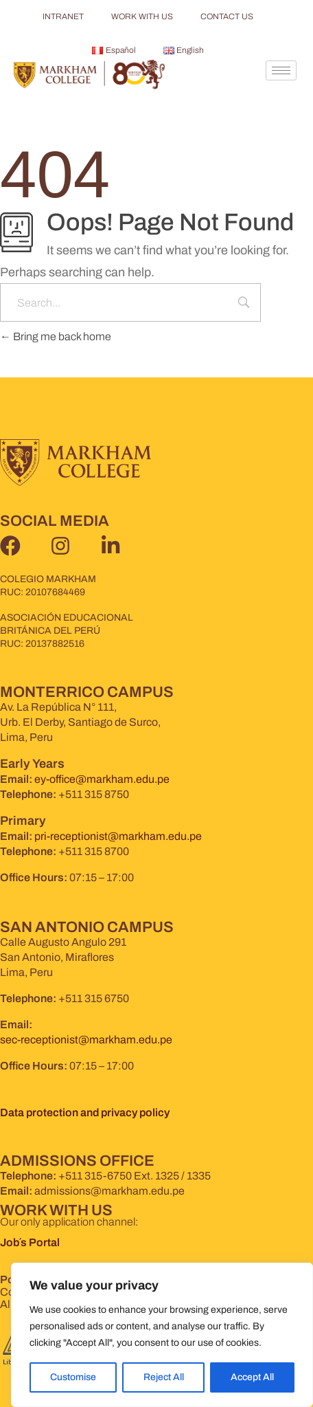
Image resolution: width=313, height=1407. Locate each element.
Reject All (163, 1377)
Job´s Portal (31, 1242)
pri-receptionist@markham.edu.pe (118, 836)
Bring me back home (55, 336)
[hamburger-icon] (281, 70)
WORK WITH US (142, 16)
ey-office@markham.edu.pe (102, 779)
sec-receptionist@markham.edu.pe (86, 1039)
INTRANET (63, 16)
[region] (162, 1335)
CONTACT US (226, 16)
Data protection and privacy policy (85, 1112)
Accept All (252, 1377)
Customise (73, 1377)
